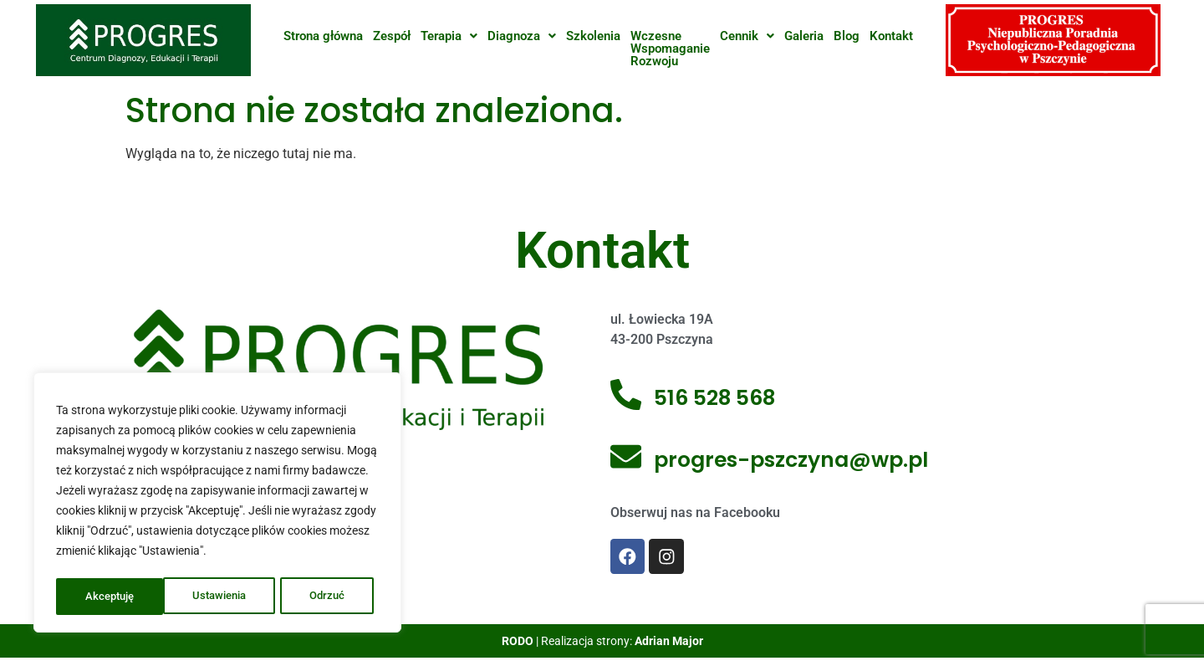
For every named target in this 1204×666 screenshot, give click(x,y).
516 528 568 (717, 397)
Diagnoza (521, 36)
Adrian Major (669, 644)
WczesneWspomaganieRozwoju (670, 48)
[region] (217, 505)
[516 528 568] (627, 398)
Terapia (449, 36)
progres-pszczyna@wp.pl (793, 459)
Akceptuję (325, 596)
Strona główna (323, 36)
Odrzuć (220, 596)
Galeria (804, 36)
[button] (449, 36)
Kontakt (891, 36)
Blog (847, 36)
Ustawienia (112, 596)
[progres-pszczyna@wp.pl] (627, 460)
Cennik (747, 36)
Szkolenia (593, 36)
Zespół (392, 36)
